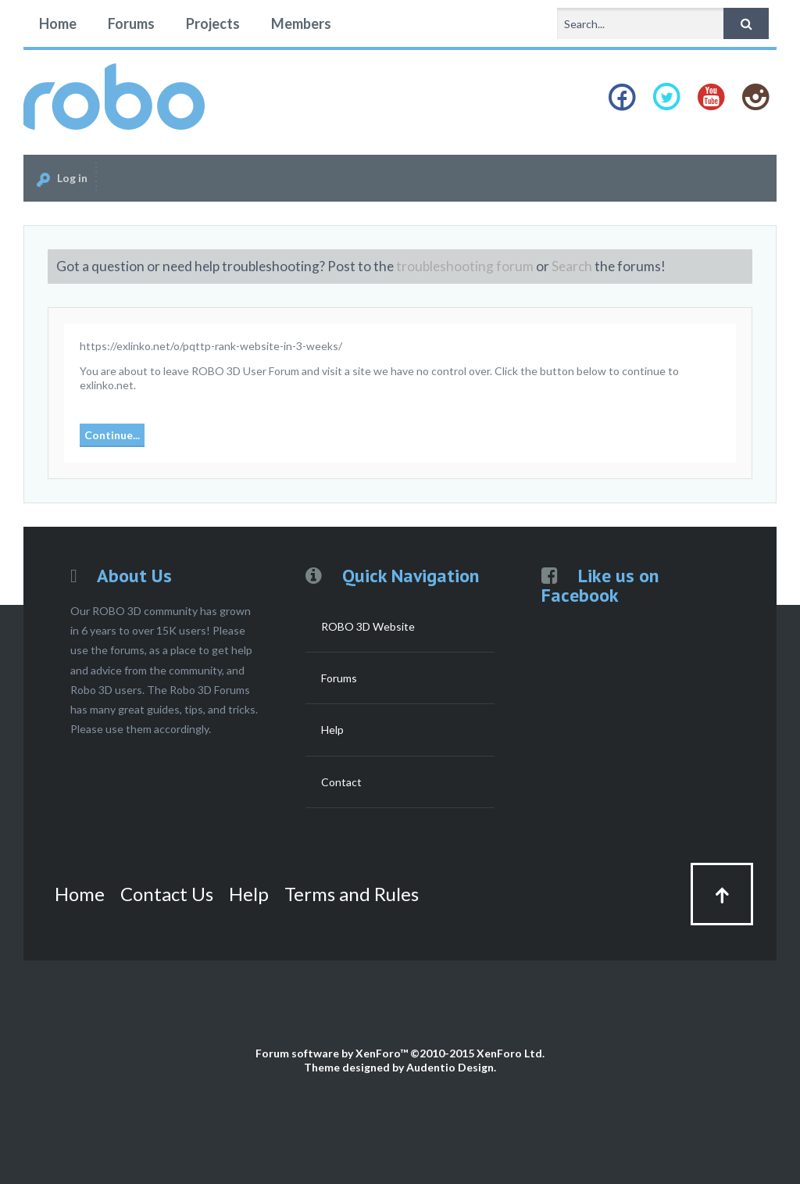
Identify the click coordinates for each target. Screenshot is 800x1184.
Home (58, 23)
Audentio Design (450, 1067)
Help (332, 729)
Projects (213, 23)
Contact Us (166, 893)
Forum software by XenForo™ (400, 1053)
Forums (131, 23)
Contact (341, 782)
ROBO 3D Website (368, 626)
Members (301, 23)
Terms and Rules (351, 893)
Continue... (112, 435)
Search (572, 266)
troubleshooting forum (465, 266)
